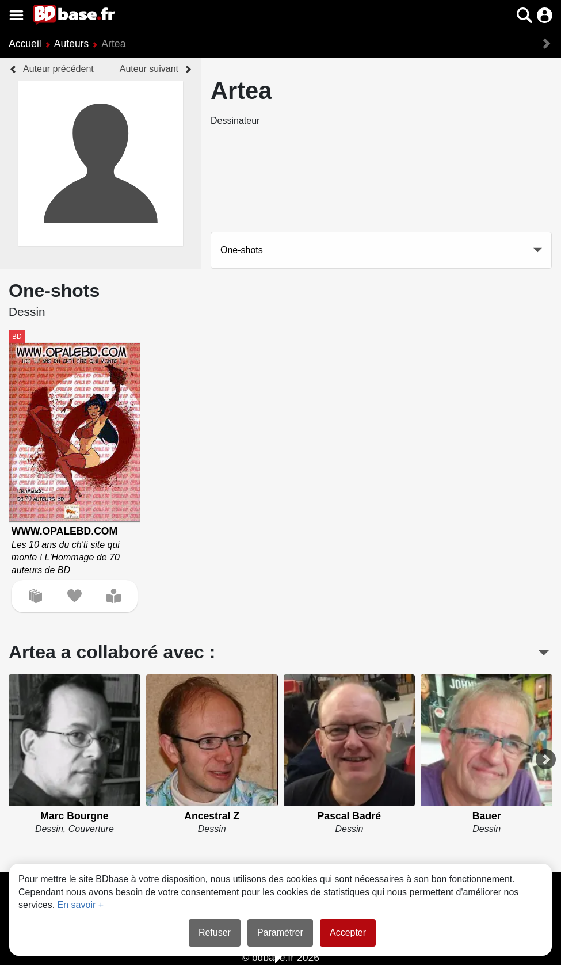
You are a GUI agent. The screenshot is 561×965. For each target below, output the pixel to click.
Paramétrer (280, 932)
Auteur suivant (149, 69)
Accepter (348, 932)
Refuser (215, 932)
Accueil (25, 43)
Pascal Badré (349, 816)
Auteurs (71, 43)
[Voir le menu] (16, 15)
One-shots (241, 250)
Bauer (486, 816)
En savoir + (81, 905)
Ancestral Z (211, 816)
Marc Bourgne (74, 816)
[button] (524, 15)
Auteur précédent (58, 69)
